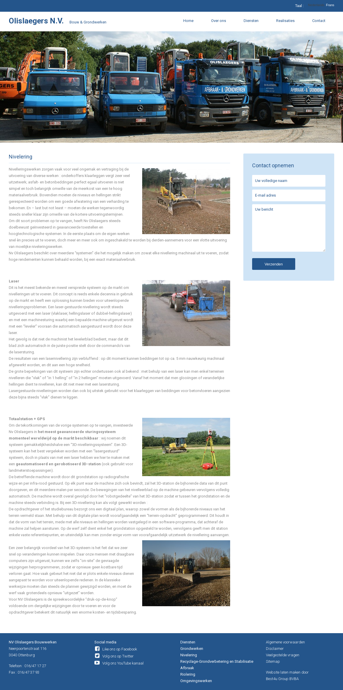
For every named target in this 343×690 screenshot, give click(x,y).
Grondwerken (191, 648)
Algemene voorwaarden (285, 642)
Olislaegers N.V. (36, 20)
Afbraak (187, 668)
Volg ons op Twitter (118, 656)
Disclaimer (275, 648)
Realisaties (285, 20)
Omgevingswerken (196, 681)
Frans (330, 5)
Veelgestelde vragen (282, 655)
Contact (318, 20)
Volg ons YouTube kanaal (123, 663)
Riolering (187, 674)
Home (188, 20)
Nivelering (188, 655)
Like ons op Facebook (119, 649)
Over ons (218, 20)
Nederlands (316, 5)
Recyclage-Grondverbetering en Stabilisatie (216, 661)
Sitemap (273, 661)
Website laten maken (283, 672)
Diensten (251, 20)
